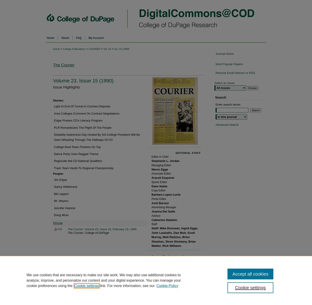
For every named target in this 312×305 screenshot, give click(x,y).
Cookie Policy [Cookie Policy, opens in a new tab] (167, 286)
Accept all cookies (250, 274)
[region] (156, 280)
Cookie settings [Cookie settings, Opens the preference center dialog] (250, 287)
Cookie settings (86, 286)
